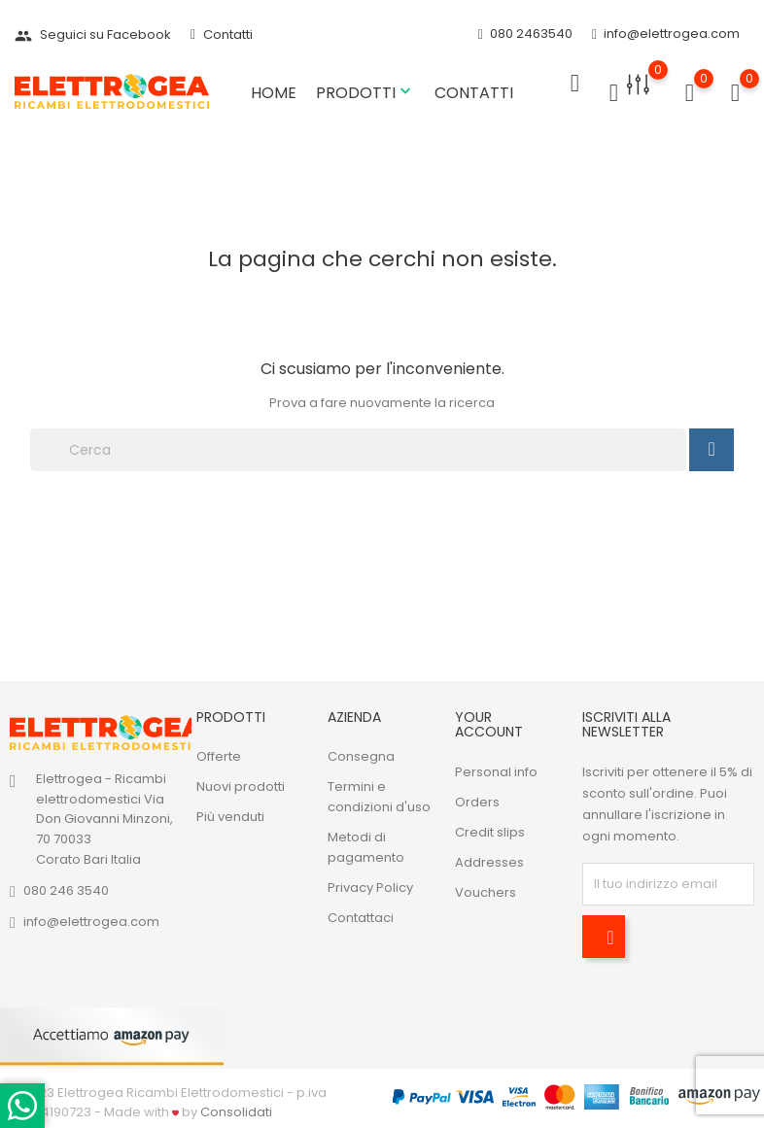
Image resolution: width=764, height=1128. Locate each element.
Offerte (218, 756)
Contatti (222, 34)
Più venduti (230, 816)
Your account (489, 724)
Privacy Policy (370, 887)
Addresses (489, 862)
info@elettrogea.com (666, 34)
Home (273, 93)
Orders (477, 802)
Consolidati (236, 1112)
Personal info (496, 772)
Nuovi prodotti (240, 786)
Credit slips (490, 832)
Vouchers (485, 892)
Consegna (361, 756)
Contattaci (361, 917)
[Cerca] (358, 449)
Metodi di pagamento (366, 847)
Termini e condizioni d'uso (379, 796)
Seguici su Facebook (93, 34)
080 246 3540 (66, 890)
